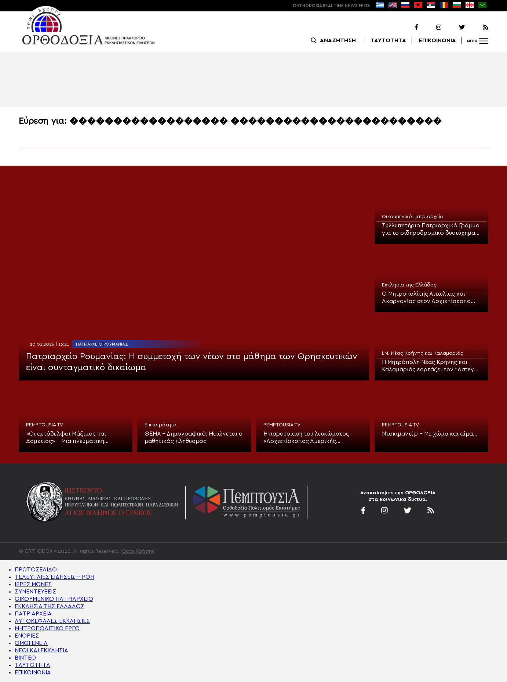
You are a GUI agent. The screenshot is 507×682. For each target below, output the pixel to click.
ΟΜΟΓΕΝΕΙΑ (31, 643)
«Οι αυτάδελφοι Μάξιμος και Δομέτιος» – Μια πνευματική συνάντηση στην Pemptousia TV (69, 438)
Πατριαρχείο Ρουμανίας (102, 344)
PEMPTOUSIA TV (44, 424)
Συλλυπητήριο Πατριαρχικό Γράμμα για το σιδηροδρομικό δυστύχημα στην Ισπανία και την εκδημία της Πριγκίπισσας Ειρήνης (430, 230)
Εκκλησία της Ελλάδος (409, 285)
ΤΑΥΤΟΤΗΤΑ (388, 40)
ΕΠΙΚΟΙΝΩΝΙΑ (437, 40)
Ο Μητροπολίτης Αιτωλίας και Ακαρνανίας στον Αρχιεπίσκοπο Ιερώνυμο (426, 298)
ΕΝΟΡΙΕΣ (27, 636)
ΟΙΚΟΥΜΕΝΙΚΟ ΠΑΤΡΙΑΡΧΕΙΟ (54, 599)
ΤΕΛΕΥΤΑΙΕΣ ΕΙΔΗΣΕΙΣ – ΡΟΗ (54, 577)
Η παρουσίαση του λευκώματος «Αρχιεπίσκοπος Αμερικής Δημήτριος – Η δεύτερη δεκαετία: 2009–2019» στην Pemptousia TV (309, 438)
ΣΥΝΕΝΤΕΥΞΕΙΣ (35, 592)
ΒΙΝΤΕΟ (25, 658)
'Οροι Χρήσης (138, 551)
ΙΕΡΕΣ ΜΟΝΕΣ (33, 584)
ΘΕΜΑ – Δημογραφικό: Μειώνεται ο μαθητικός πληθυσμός (193, 437)
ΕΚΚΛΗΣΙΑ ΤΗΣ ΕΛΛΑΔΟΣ (49, 606)
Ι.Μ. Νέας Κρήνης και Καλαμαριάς (422, 353)
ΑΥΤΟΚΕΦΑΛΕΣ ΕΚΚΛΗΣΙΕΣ (52, 621)
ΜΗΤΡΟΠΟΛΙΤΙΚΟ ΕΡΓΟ (47, 628)
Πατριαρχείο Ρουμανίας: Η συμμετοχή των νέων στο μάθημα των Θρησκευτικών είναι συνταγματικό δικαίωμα (191, 362)
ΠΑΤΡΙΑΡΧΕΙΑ (33, 614)
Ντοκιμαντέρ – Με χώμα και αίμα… (429, 434)
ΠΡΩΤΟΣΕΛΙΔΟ (36, 570)
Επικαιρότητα (160, 424)
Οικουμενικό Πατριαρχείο (412, 216)
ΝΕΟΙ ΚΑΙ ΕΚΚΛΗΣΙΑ (41, 650)
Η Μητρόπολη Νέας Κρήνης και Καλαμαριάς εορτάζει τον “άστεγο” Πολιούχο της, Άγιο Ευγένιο (431, 366)
